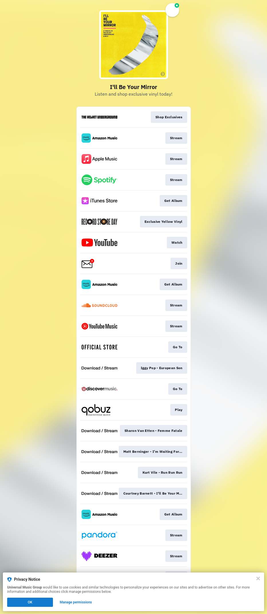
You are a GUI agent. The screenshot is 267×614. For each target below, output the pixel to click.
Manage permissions (76, 602)
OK (30, 602)
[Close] (258, 578)
